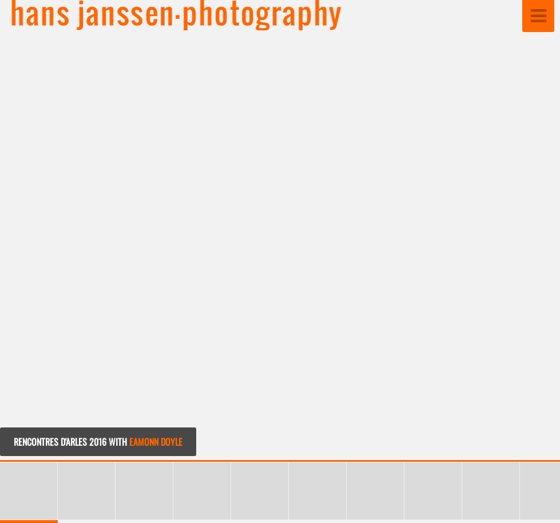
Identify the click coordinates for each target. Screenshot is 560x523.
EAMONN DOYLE (155, 442)
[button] (525, 231)
